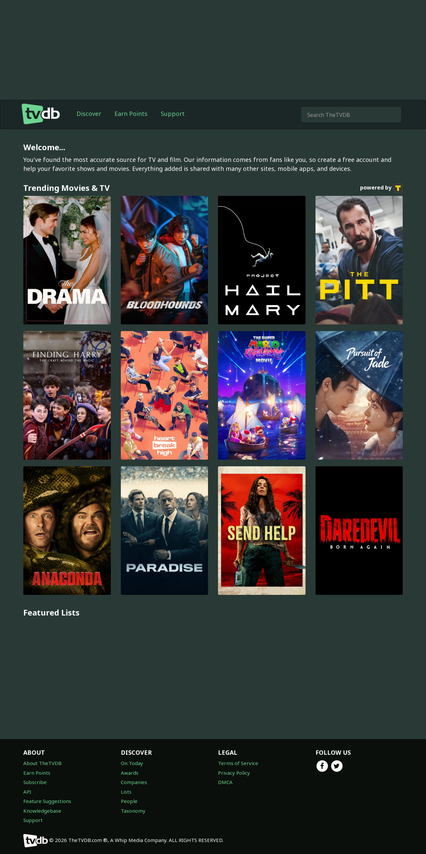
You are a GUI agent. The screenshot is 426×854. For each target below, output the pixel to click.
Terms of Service (238, 763)
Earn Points (130, 114)
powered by (381, 188)
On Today (132, 763)
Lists (126, 791)
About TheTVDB (42, 763)
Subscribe (35, 782)
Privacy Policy (234, 772)
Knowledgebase (42, 810)
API (27, 791)
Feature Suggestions (47, 801)
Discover (89, 114)
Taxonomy (133, 810)
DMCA (225, 782)
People (129, 801)
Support (173, 114)
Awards (129, 772)
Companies (134, 782)
